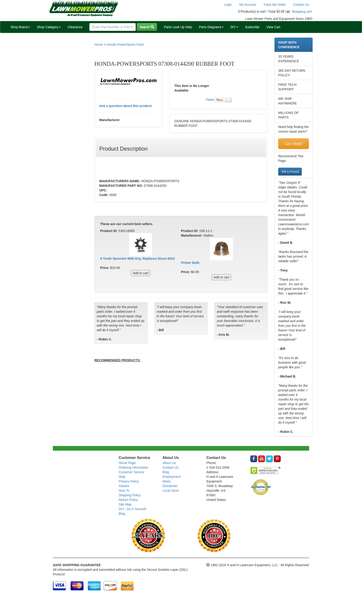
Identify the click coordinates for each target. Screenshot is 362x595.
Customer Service (131, 472)
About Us (169, 463)
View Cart (273, 27)
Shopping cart (302, 11)
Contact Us (301, 4)
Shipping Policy (130, 495)
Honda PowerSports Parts (125, 44)
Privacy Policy (129, 481)
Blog (122, 513)
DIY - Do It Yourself (132, 509)
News (167, 481)
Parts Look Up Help (178, 27)
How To (124, 490)
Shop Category (49, 27)
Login (228, 4)
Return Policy (128, 500)
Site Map (125, 504)
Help (122, 477)
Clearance (75, 27)
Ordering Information (133, 467)
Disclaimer (170, 486)
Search (147, 27)
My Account (247, 4)
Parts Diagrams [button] (211, 27)
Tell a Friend (290, 171)
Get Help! (293, 143)
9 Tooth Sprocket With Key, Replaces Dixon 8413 (137, 258)
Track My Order (274, 4)
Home (98, 44)
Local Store (171, 490)
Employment (172, 477)
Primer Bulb (190, 263)
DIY (234, 27)
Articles (124, 486)
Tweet (209, 99)
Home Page (127, 463)
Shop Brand (20, 27)
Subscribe (252, 27)
